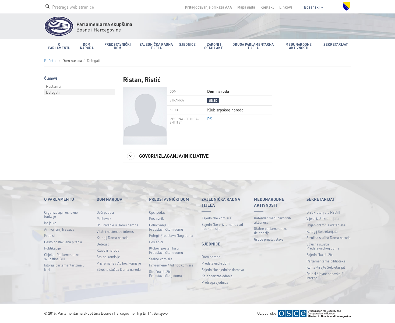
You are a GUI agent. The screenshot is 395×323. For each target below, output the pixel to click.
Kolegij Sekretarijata (322, 231)
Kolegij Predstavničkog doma (171, 235)
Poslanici (53, 86)
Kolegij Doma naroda (113, 237)
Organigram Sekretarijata (325, 225)
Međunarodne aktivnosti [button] (298, 46)
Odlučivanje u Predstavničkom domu (166, 227)
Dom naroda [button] (87, 46)
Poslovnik (104, 218)
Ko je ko (50, 222)
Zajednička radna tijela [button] (156, 46)
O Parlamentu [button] (59, 46)
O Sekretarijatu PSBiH (323, 212)
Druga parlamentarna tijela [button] (253, 46)
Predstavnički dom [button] (117, 46)
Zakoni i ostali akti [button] (214, 46)
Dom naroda (211, 256)
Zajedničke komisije (216, 218)
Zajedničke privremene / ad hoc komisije (222, 226)
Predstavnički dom (216, 263)
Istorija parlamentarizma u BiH (64, 267)
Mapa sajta (246, 7)
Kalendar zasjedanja (217, 275)
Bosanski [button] (313, 7)
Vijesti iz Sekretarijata (322, 218)
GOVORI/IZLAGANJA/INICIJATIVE (168, 156)
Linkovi (285, 7)
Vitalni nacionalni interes (115, 231)
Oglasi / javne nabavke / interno (324, 275)
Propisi (49, 235)
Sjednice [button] (187, 44)
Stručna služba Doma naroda (119, 269)
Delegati (53, 92)
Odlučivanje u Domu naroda (117, 225)
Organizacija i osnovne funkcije (61, 214)
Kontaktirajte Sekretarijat (325, 267)
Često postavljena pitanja (63, 242)
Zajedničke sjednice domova (223, 269)
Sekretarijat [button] (335, 44)
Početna (51, 60)
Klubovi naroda (108, 250)
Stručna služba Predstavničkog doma (165, 273)
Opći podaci (105, 212)
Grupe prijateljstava (269, 239)
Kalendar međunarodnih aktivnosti (272, 220)
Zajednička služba (320, 254)
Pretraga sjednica (215, 282)
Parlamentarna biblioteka (325, 261)
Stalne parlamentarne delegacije (271, 230)
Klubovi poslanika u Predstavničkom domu (166, 250)
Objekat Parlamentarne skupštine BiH (62, 256)
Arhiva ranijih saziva (59, 229)
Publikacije (52, 248)
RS (209, 118)
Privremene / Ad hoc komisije (119, 263)
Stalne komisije (108, 256)
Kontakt (267, 7)
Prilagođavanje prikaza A (208, 7)
